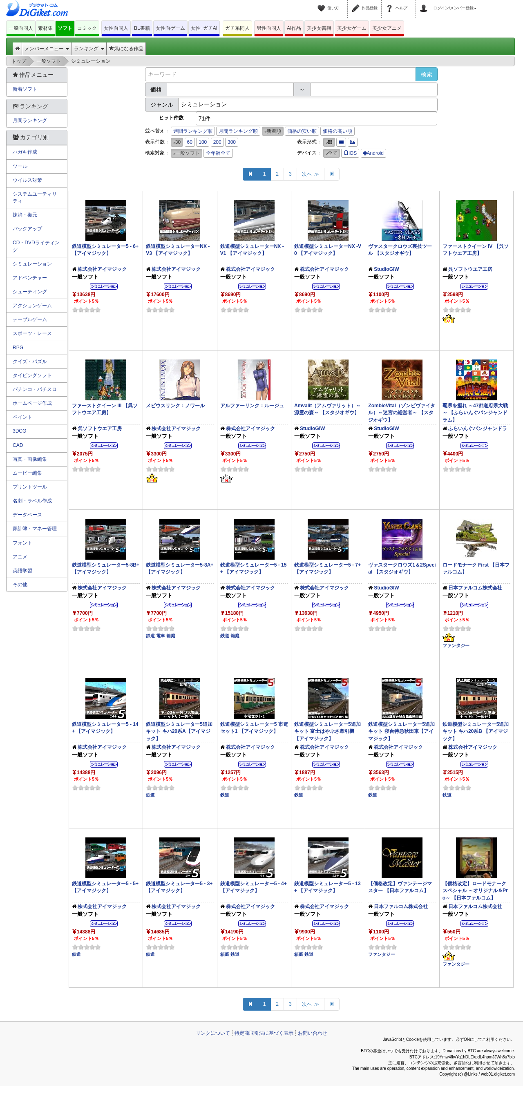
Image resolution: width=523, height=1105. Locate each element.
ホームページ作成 (32, 403)
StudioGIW (386, 269)
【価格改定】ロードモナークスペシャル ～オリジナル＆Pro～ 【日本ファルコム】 (475, 890)
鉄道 (150, 635)
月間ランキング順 (238, 131)
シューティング (30, 292)
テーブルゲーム (30, 319)
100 (203, 142)
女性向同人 (116, 28)
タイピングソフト (32, 375)
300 (232, 142)
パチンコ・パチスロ (35, 389)
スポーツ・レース (32, 333)
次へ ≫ (311, 174)
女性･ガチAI (204, 28)
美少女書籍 (319, 28)
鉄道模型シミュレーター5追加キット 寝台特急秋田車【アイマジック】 (401, 731)
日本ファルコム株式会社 (475, 588)
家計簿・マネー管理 (35, 528)
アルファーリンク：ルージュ (252, 406)
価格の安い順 (302, 131)
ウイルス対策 (27, 180)
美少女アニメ (387, 28)
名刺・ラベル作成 (32, 501)
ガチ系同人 (237, 28)
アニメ (20, 557)
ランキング (89, 48)
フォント (22, 543)
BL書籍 (142, 28)
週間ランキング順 (192, 131)
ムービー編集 (27, 473)
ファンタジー (456, 645)
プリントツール (30, 487)
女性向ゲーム (170, 28)
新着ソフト (25, 89)
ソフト (65, 28)
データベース (27, 515)
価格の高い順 (337, 131)
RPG (18, 347)
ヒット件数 (171, 118)
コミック (87, 28)
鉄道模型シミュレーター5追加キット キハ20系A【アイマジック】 (179, 731)
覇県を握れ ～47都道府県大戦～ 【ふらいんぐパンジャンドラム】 (475, 412)
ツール (20, 166)
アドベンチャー (30, 278)
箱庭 (170, 635)
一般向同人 (21, 28)
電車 (160, 635)
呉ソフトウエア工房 (470, 269)
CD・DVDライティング (36, 246)
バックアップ (27, 229)
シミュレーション (32, 264)
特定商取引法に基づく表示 (264, 1033)
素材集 (45, 28)
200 (217, 142)
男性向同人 (269, 28)
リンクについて (213, 1033)
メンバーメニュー (47, 48)
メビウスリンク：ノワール (175, 406)
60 (189, 142)
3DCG (19, 431)
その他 (20, 584)
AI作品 (294, 28)
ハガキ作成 (25, 152)
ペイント (22, 417)
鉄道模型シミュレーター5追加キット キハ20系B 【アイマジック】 (476, 731)
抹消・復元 (25, 215)
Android (373, 153)
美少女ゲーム (352, 28)
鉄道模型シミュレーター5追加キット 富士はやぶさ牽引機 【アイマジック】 (327, 731)
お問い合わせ (312, 1033)
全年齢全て (218, 153)
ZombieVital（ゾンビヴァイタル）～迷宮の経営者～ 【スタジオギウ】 (401, 412)
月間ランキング (30, 120)
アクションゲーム (32, 305)
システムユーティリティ (35, 197)
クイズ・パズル (30, 361)
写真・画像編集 (30, 459)
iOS (350, 153)
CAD (18, 445)
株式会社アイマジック (102, 269)
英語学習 (22, 571)
